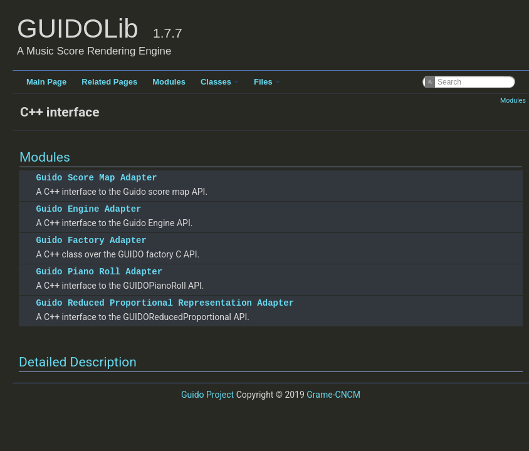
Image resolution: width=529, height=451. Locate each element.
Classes (220, 81)
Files (267, 81)
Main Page (46, 81)
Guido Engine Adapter (88, 209)
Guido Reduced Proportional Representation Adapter (165, 303)
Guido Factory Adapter (91, 240)
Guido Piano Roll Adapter (99, 271)
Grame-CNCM (333, 395)
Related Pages (109, 81)
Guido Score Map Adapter (96, 178)
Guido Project (207, 395)
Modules (169, 81)
